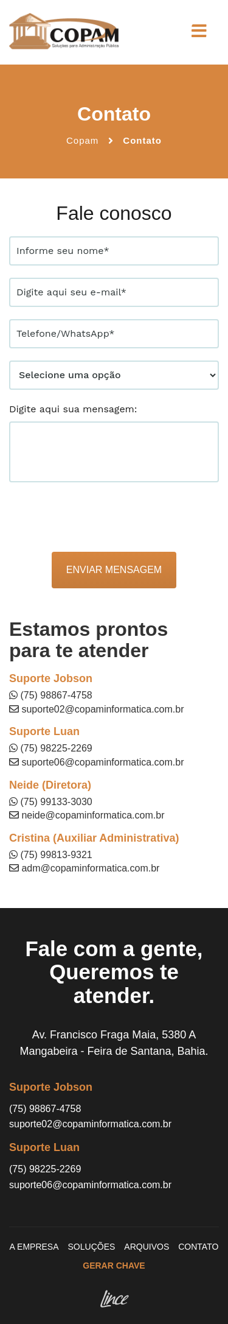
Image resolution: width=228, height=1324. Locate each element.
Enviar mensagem (114, 570)
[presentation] (101, 518)
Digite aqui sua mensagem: (73, 409)
